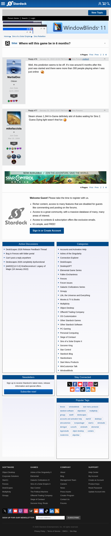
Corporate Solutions (10, 476)
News (62, 488)
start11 (91, 423)
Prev (97, 55)
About (62, 472)
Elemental (34, 476)
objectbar (75, 435)
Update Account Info (96, 492)
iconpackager (79, 423)
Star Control (35, 488)
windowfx (83, 427)
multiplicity (93, 411)
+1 (14, 96)
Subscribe (73, 518)
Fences (5, 484)
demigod (63, 427)
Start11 (5, 480)
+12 (13, 143)
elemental (95, 427)
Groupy (5, 495)
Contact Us (64, 499)
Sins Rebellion (40, 36)
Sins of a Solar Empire (21, 36)
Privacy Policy (39, 531)
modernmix (64, 435)
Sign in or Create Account (47, 230)
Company (65, 467)
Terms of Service (53, 531)
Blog (62, 476)
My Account (93, 476)
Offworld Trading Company (41, 495)
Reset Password (95, 488)
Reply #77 (32, 110)
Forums (63, 503)
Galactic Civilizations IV (40, 480)
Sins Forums (76, 59)
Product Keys (93, 484)
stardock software (67, 411)
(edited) (86, 59)
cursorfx (73, 427)
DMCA (64, 531)
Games (34, 467)
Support (93, 467)
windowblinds (74, 407)
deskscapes (81, 415)
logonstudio (64, 431)
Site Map (73, 531)
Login (32, 18)
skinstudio (101, 423)
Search (25, 18)
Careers (63, 484)
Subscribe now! (28, 391)
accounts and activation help (71, 419)
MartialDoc (13, 77)
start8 (71, 415)
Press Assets (65, 492)
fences (62, 407)
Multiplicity (6, 492)
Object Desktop (8, 472)
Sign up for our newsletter (18, 518)
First (91, 55)
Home (6, 36)
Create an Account (96, 480)
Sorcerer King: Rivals (39, 503)
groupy (62, 415)
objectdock (81, 411)
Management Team (68, 480)
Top (105, 59)
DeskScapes (7, 488)
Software (8, 467)
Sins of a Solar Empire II (40, 484)
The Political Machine (39, 492)
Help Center (93, 472)
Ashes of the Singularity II (40, 472)
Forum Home (13, 18)
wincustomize (65, 423)
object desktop (78, 431)
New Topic (97, 12)
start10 (88, 419)
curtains (91, 431)
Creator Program (67, 495)
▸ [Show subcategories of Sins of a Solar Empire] (32, 36)
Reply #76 (32, 59)
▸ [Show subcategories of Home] (10, 36)
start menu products (90, 407)
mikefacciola (14, 128)
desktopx (98, 419)
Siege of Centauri (37, 499)
